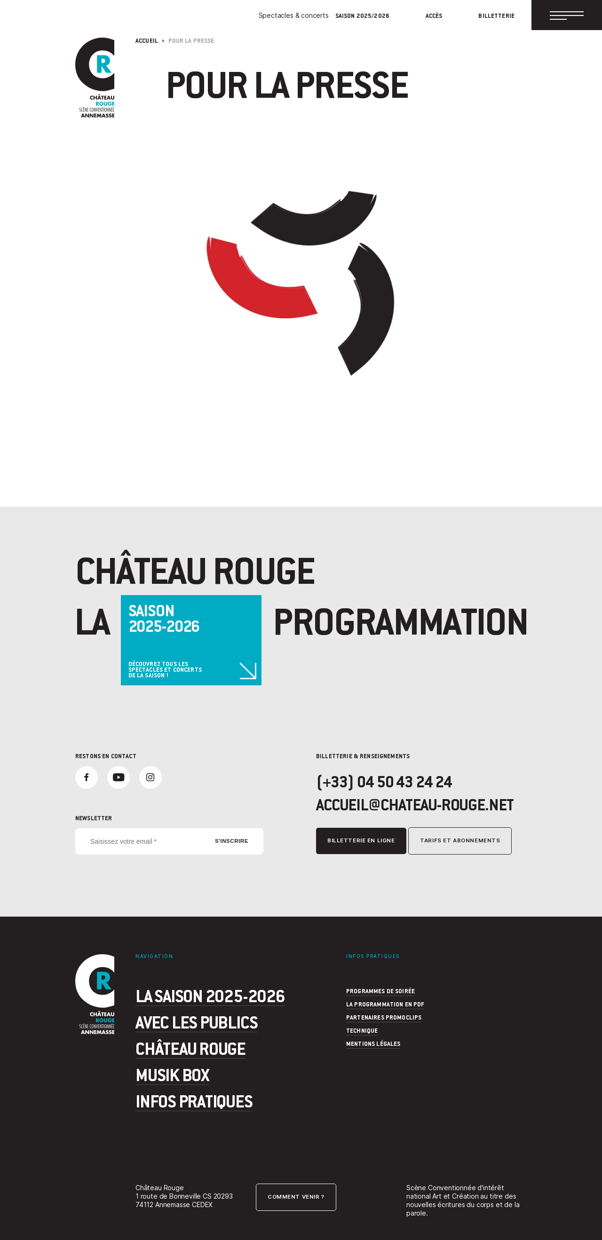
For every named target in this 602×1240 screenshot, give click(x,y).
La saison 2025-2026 (210, 995)
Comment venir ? (296, 1197)
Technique (362, 1030)
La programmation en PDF (385, 1004)
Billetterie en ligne (361, 841)
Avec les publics (196, 1022)
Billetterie (496, 16)
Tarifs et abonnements (460, 841)
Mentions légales (373, 1043)
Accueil (146, 40)
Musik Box (172, 1074)
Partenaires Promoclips (383, 1017)
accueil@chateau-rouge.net (415, 804)
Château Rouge (190, 1048)
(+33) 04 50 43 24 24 (384, 781)
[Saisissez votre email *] (169, 841)
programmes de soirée (380, 991)
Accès (434, 16)
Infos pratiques (194, 1101)
